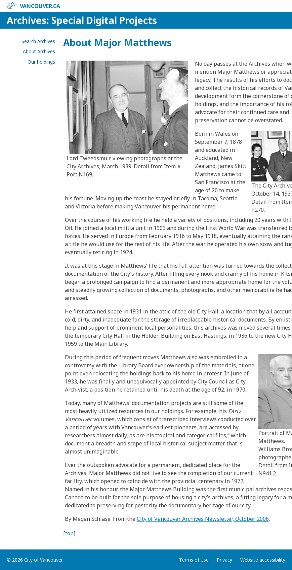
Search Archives (38, 41)
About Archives (39, 51)
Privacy (224, 560)
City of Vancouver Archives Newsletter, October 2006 (203, 519)
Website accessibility (262, 560)
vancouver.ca (33, 6)
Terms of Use (194, 560)
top (69, 533)
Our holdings (41, 62)
